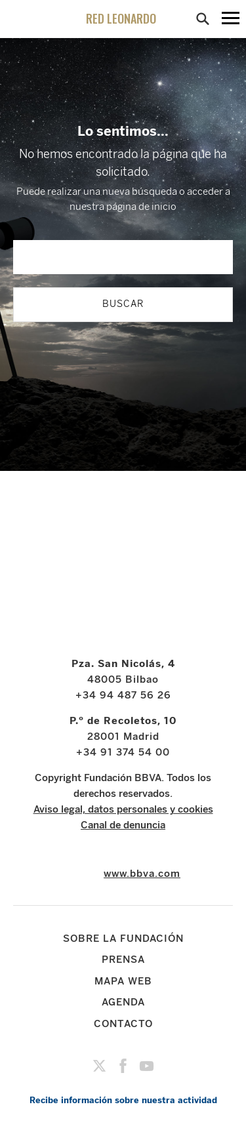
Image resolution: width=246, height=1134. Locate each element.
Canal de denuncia (123, 825)
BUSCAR (123, 304)
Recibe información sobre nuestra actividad (123, 1100)
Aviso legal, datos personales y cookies (123, 809)
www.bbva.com (142, 874)
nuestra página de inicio (123, 207)
